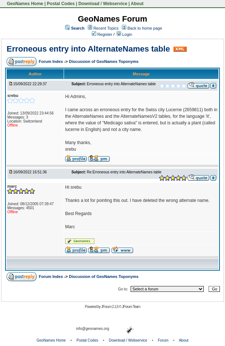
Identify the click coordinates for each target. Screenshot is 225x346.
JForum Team (131, 307)
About (137, 3)
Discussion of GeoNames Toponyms (104, 61)
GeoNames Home (24, 3)
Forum (163, 340)
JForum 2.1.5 (110, 307)
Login (124, 34)
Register (102, 34)
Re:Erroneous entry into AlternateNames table (124, 172)
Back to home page (144, 28)
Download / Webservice (102, 3)
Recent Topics (106, 28)
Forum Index (51, 61)
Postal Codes (61, 3)
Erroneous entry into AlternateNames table (88, 48)
